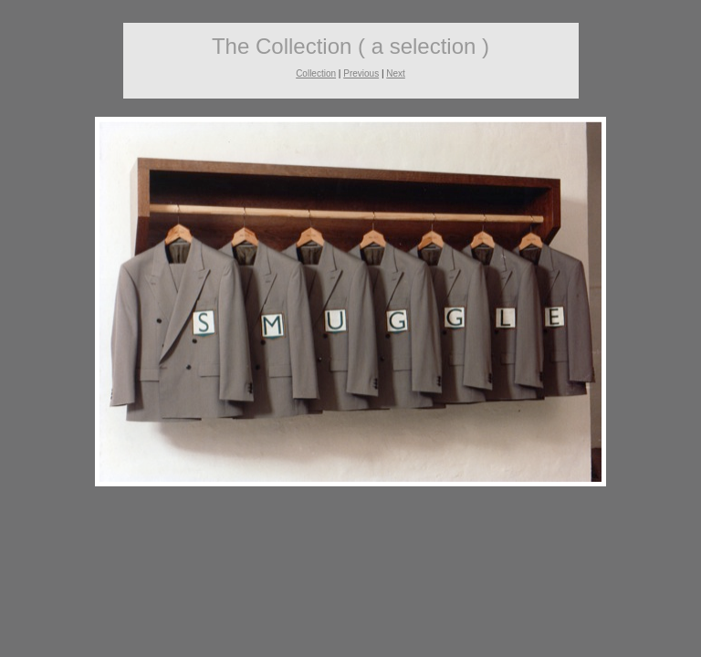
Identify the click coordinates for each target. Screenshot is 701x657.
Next (395, 73)
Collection (316, 73)
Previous (361, 73)
